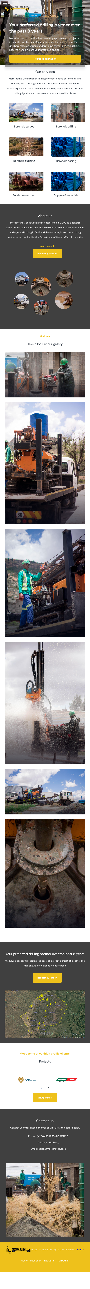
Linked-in (63, 1260)
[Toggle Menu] (82, 7)
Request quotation (45, 58)
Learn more (47, 246)
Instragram (50, 1260)
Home (24, 1260)
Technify (79, 1249)
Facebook (35, 1260)
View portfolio (45, 1097)
